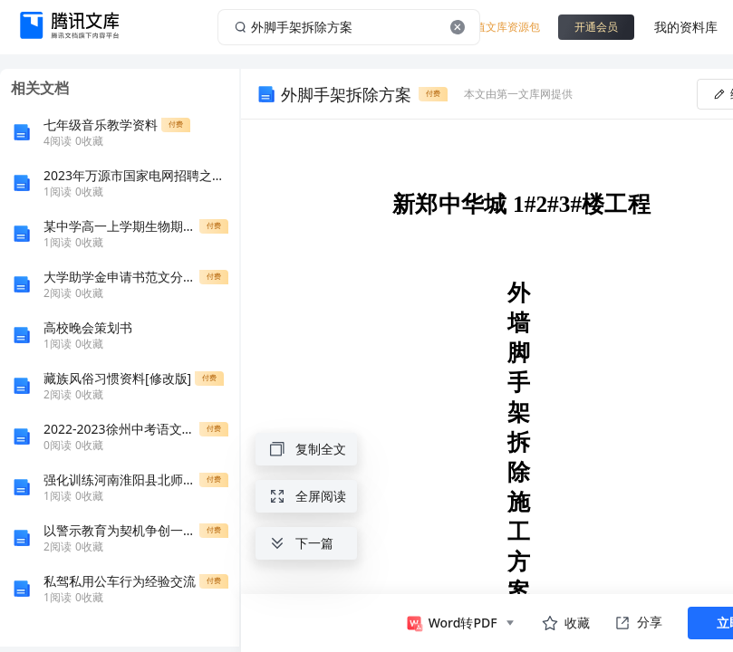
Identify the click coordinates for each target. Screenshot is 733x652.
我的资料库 (686, 26)
